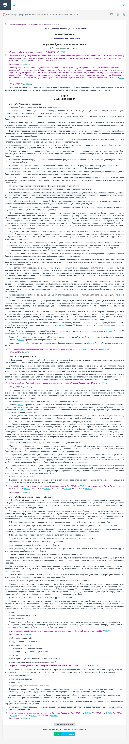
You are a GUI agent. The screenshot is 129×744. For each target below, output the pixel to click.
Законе (62, 325)
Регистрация (68, 734)
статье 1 (22, 410)
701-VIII (34, 716)
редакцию (27, 64)
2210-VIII (83, 349)
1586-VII (47, 489)
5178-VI (62, 52)
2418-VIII (104, 349)
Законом (25, 61)
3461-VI (108, 631)
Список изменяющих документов (64, 48)
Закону (20, 405)
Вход (57, 734)
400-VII (104, 383)
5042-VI (83, 486)
